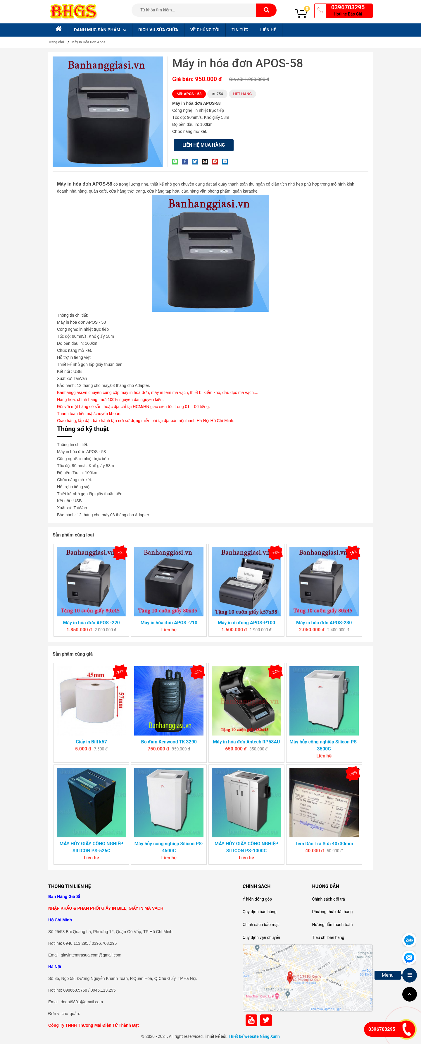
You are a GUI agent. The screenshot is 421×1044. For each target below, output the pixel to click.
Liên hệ (268, 29)
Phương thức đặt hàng (332, 911)
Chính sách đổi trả (328, 899)
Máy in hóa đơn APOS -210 (169, 622)
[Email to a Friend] (206, 161)
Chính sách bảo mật (261, 924)
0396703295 (348, 7)
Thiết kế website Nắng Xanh (254, 1036)
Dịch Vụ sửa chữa (158, 29)
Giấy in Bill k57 (91, 742)
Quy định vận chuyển (261, 937)
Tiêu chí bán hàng (328, 937)
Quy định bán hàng (260, 911)
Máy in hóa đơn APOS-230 (324, 622)
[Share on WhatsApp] (176, 161)
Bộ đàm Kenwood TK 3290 (169, 742)
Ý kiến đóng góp (257, 899)
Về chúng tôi (205, 29)
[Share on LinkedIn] (226, 161)
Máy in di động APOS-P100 (246, 622)
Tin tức (240, 29)
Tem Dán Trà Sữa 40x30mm (324, 843)
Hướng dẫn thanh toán (332, 924)
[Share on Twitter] (196, 161)
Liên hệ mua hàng (203, 145)
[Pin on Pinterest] (216, 161)
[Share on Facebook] (186, 161)
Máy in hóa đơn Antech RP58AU (246, 742)
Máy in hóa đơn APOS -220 (91, 622)
